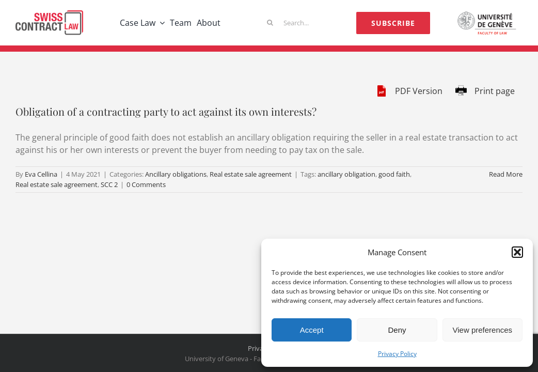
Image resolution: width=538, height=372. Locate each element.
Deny (397, 330)
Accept (312, 330)
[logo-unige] (489, 14)
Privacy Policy (397, 353)
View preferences (483, 330)
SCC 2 (109, 184)
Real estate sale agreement (251, 174)
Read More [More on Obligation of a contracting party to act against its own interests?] (506, 174)
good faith (394, 174)
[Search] (270, 23)
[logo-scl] (49, 14)
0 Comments (146, 184)
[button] (517, 252)
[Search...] (291, 23)
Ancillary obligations (176, 174)
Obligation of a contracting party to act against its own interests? (166, 111)
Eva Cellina (41, 174)
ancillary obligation (346, 174)
